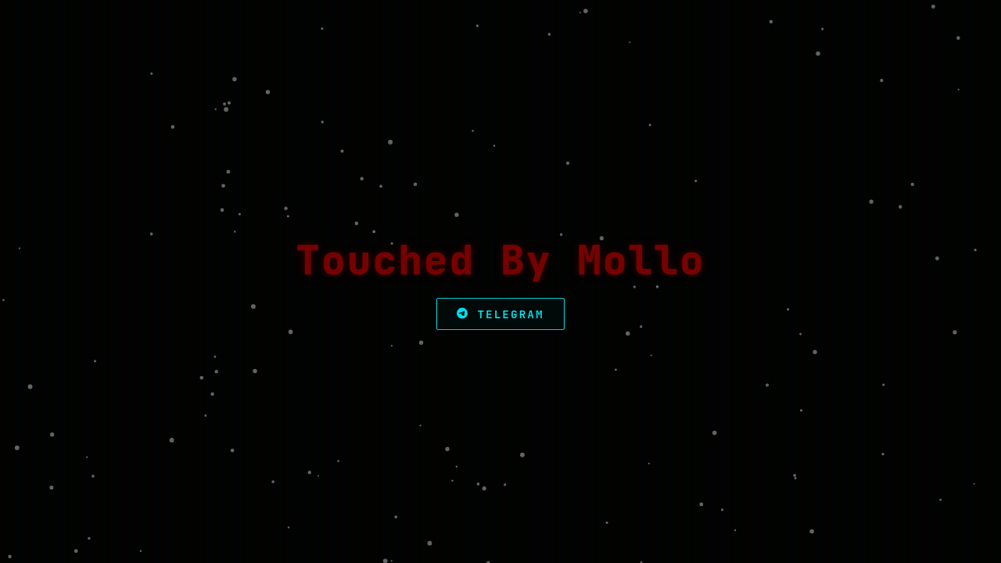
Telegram (500, 314)
